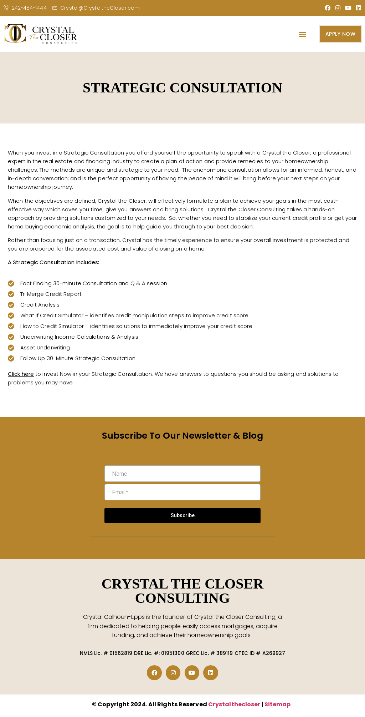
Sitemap (277, 704)
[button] (302, 34)
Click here (21, 374)
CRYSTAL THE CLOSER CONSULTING (183, 591)
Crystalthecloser (235, 704)
